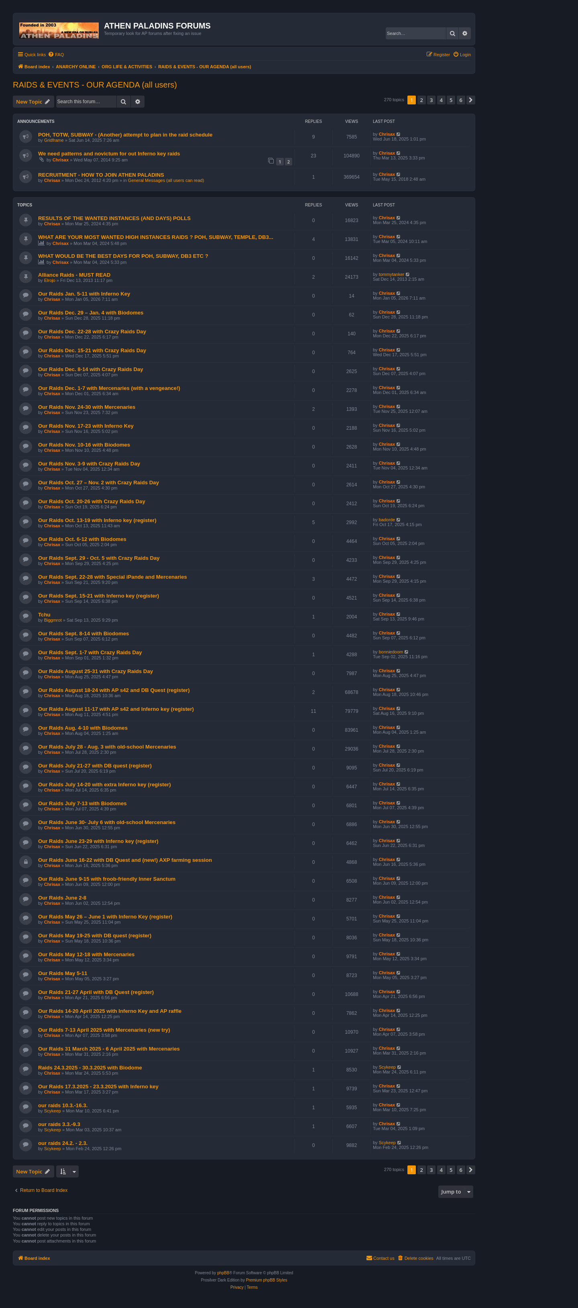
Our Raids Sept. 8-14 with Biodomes (83, 634)
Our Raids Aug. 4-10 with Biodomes (83, 728)
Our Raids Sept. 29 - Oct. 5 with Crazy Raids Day (99, 558)
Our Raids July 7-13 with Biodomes (82, 803)
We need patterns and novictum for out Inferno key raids (109, 154)
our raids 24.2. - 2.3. (63, 1143)
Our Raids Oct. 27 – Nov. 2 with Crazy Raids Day (98, 483)
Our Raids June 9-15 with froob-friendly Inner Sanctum (106, 879)
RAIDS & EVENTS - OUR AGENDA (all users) (95, 84)
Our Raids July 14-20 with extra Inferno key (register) (104, 785)
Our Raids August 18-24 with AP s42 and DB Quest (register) (114, 690)
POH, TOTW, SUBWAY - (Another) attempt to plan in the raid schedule (125, 135)
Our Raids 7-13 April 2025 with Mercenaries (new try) (104, 1030)
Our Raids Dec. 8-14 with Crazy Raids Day (90, 369)
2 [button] (421, 100)
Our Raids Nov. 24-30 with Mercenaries (86, 407)
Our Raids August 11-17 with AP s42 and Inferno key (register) (116, 709)
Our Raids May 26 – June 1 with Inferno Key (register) (105, 917)
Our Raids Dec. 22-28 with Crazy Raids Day (92, 332)
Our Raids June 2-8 (62, 898)
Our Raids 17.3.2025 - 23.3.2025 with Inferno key (98, 1087)
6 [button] (461, 100)
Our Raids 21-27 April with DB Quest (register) (96, 992)
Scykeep (387, 1067)
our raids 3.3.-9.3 (59, 1124)
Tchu (44, 615)
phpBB (223, 1273)
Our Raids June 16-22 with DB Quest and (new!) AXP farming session (125, 860)
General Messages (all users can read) (166, 180)
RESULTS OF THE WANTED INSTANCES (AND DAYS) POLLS (114, 218)
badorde (387, 519)
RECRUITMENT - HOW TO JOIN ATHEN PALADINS (101, 175)
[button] (470, 100)
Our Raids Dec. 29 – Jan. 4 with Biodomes (90, 313)
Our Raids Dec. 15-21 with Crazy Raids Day (92, 350)
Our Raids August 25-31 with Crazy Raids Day (95, 671)
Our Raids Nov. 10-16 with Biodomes (84, 445)
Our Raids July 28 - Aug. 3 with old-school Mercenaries (107, 747)
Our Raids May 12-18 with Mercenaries (86, 954)
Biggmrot (53, 620)
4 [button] (441, 100)
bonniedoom (391, 651)
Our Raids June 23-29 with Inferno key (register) (98, 841)
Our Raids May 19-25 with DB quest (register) (94, 936)
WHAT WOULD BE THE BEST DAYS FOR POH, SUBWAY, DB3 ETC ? (123, 256)
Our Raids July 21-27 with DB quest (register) (95, 766)
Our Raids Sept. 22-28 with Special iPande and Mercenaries (112, 577)
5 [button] (451, 100)
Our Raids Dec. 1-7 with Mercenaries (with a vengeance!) (109, 388)
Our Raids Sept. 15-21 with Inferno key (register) (98, 596)
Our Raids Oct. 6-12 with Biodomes (82, 539)
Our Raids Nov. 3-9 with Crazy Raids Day (89, 464)
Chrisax (387, 134)
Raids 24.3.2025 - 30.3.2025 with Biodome (90, 1068)
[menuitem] (56, 54)
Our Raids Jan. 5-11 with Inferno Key (84, 294)
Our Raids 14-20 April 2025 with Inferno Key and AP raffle (109, 1011)
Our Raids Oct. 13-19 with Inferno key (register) (97, 520)
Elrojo (49, 280)
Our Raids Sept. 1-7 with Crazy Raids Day (90, 652)
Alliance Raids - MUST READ (74, 275)
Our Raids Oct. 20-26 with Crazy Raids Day (91, 501)
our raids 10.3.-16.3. (63, 1105)
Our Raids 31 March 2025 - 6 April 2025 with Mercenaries (109, 1049)
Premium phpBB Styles (266, 1280)
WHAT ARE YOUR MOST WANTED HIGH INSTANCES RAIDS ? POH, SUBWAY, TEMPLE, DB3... (155, 237)
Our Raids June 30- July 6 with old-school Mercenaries (106, 822)
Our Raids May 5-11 (62, 973)
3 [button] (431, 100)
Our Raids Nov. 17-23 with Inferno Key (86, 426)
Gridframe (54, 140)
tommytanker (392, 274)
